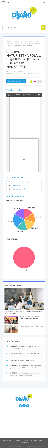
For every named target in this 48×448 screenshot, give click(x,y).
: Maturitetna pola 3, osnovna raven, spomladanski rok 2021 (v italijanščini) (23, 367)
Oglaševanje (38, 440)
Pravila (18, 440)
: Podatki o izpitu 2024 (20, 361)
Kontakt (26, 440)
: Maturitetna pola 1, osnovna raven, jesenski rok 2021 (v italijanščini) (23, 374)
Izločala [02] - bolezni (20, 189)
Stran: (18, 95)
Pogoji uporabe (6, 440)
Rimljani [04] (17, 185)
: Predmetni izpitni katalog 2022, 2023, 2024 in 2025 (23, 347)
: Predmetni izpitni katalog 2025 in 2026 (24, 354)
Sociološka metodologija (21, 182)
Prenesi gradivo (14, 81)
